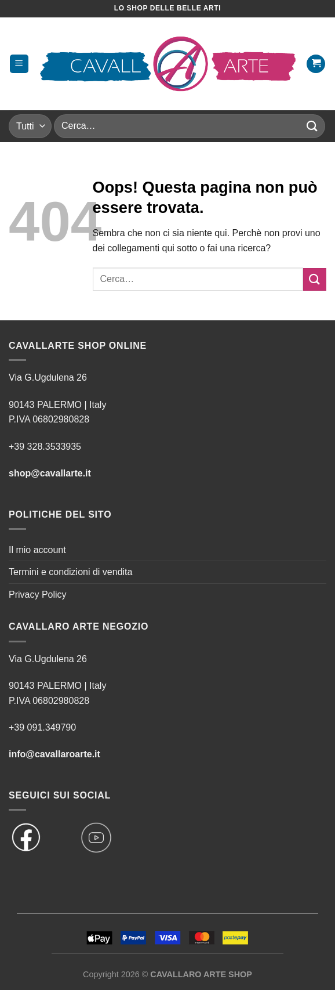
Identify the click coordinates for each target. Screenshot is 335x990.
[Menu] (19, 64)
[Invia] (312, 126)
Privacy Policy (38, 594)
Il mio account (37, 550)
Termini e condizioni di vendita (70, 572)
